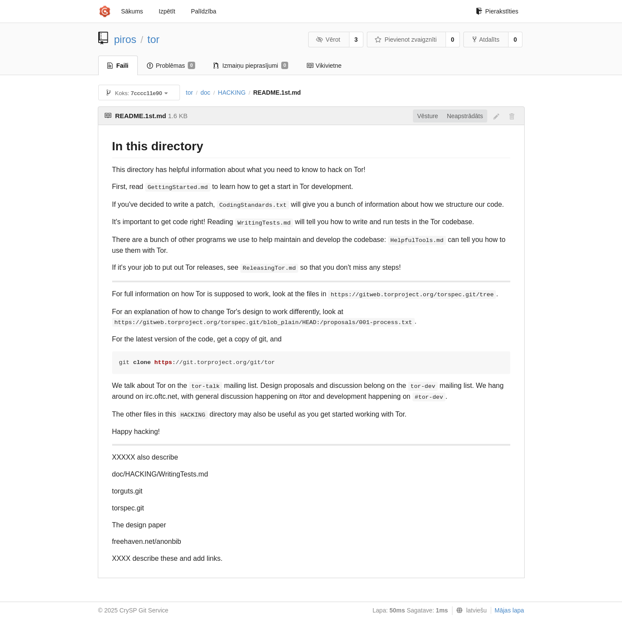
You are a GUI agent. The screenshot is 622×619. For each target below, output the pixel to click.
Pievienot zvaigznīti (405, 39)
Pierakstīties (497, 11)
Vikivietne (324, 65)
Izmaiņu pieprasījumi (251, 66)
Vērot (328, 39)
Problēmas (171, 66)
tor (153, 39)
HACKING (232, 92)
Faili (118, 65)
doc (205, 92)
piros (125, 39)
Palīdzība (203, 11)
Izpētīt (167, 11)
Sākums (132, 11)
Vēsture (427, 116)
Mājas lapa (509, 610)
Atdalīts (485, 39)
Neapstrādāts (465, 116)
